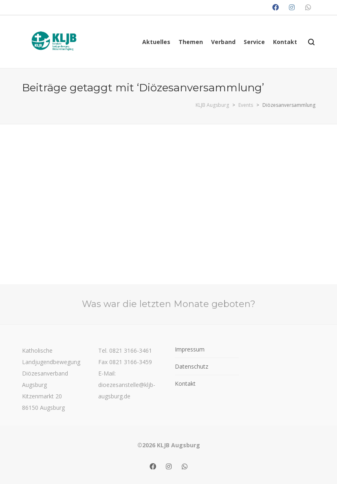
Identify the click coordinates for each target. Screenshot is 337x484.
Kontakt (185, 383)
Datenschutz (191, 366)
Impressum (190, 349)
